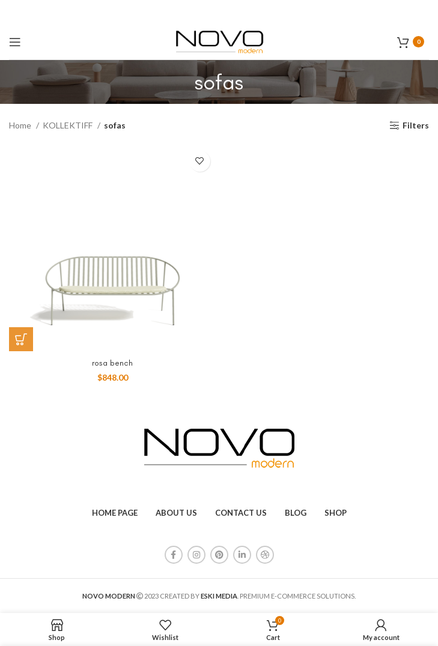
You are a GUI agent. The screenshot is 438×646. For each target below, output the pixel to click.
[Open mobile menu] (15, 42)
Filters (416, 125)
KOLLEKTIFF (68, 125)
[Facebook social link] (174, 555)
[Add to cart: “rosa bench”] (21, 339)
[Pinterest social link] (219, 555)
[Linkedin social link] (242, 555)
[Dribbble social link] (265, 555)
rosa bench (112, 363)
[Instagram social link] (196, 555)
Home (21, 125)
